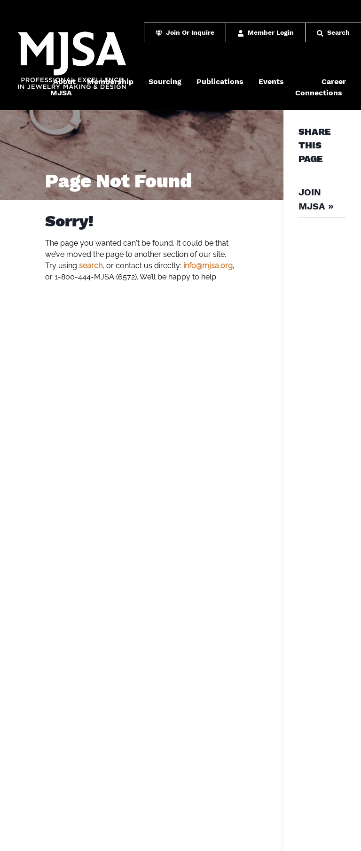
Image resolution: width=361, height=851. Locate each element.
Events (271, 81)
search (90, 265)
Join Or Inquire (185, 32)
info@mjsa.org (208, 265)
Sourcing (165, 81)
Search (333, 32)
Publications (219, 81)
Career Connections (320, 87)
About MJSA (63, 87)
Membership (110, 81)
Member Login (265, 32)
